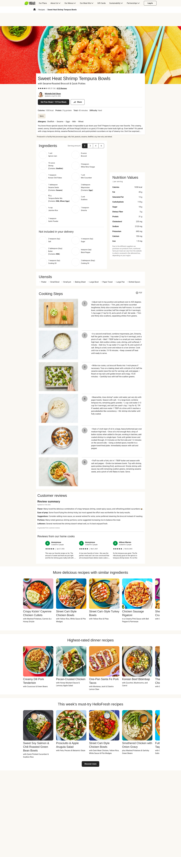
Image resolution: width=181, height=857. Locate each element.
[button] (84, 145)
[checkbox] (39, 88)
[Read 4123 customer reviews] (62, 88)
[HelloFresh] (29, 3)
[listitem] (61, 550)
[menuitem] (30, 3)
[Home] (34, 10)
